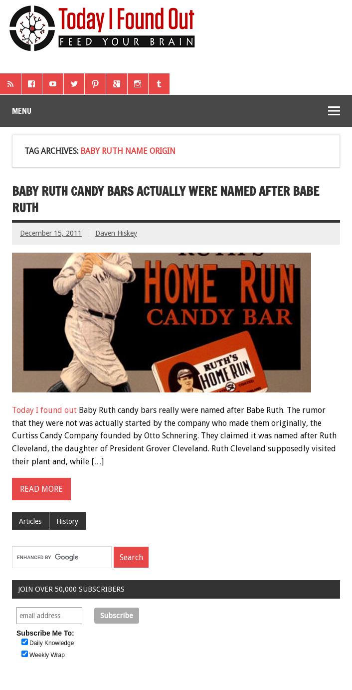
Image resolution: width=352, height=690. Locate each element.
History (67, 521)
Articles (30, 521)
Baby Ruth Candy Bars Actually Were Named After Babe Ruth (165, 200)
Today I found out (44, 410)
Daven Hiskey (116, 233)
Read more (41, 489)
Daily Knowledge (51, 643)
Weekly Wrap (47, 655)
